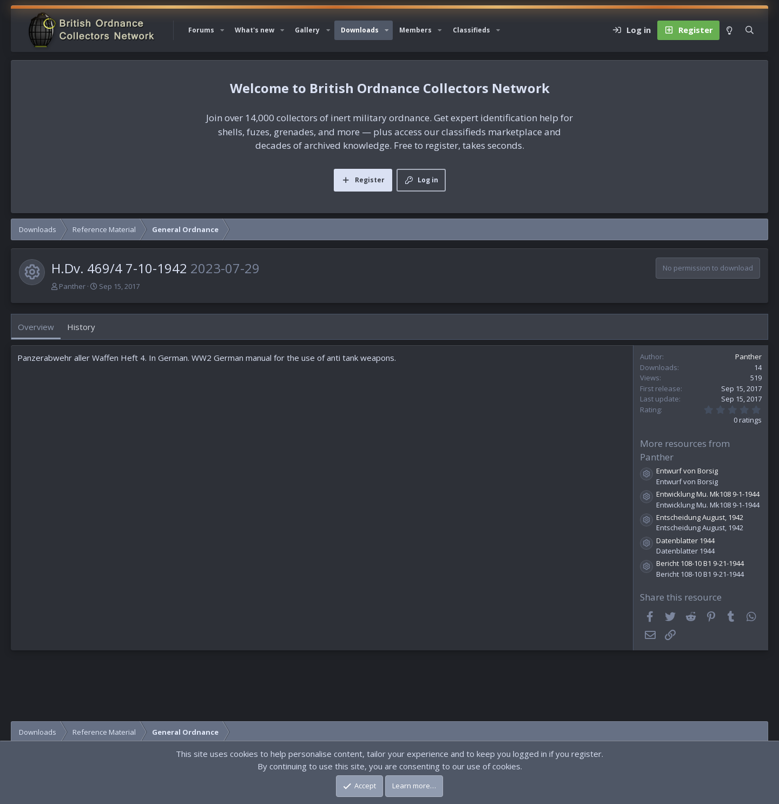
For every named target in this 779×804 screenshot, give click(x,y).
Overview (36, 326)
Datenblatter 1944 (685, 540)
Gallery (307, 30)
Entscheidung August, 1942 (699, 517)
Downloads (360, 30)
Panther (72, 286)
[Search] (749, 30)
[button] (222, 30)
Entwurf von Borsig (687, 471)
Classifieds (471, 30)
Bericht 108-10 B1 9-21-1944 (700, 563)
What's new (254, 30)
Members (415, 30)
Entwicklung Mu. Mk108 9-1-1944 (708, 494)
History (81, 326)
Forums (201, 30)
